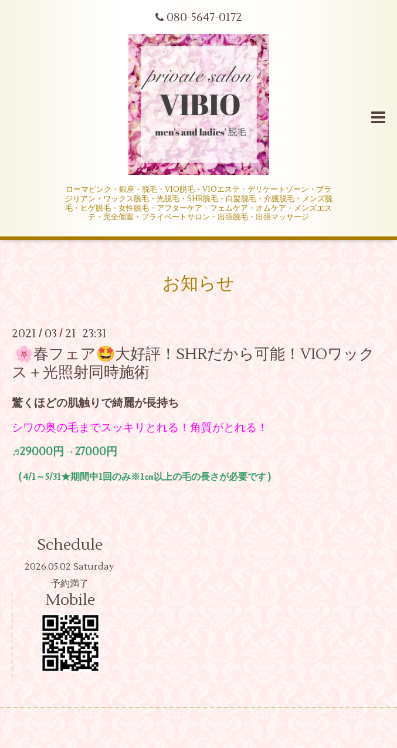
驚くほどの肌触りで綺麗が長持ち (95, 403)
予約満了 (70, 584)
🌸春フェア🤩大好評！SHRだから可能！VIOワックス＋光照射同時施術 (193, 363)
